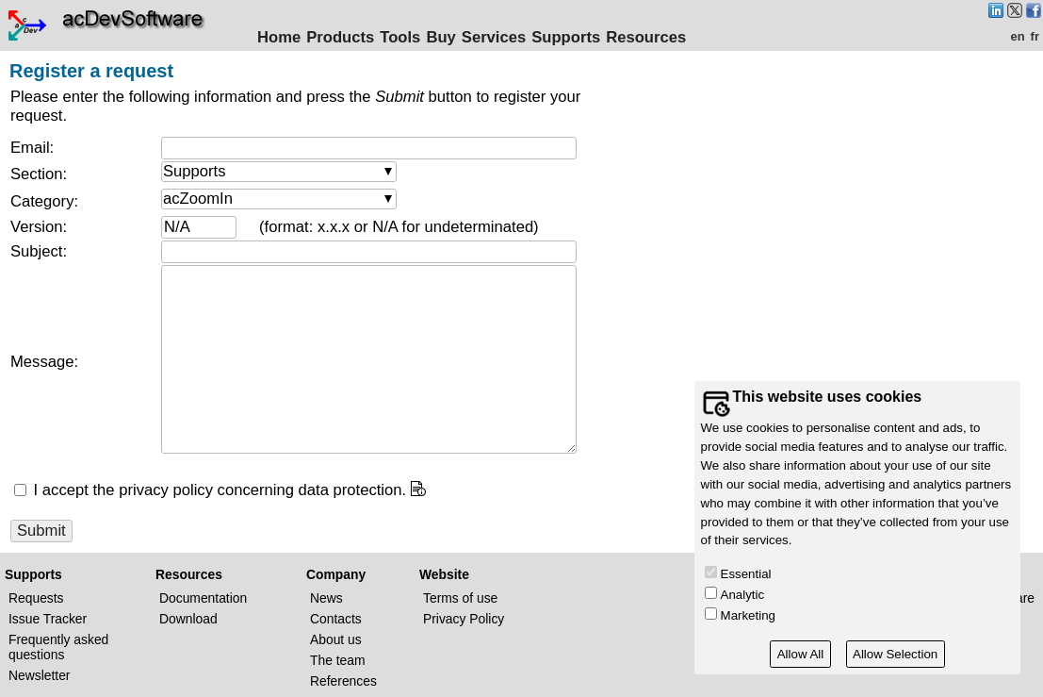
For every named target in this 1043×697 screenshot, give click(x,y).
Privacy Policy (463, 618)
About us (336, 639)
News (326, 598)
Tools (400, 37)
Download (188, 618)
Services (494, 37)
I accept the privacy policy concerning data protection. (217, 490)
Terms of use (460, 598)
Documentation (203, 598)
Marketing (748, 615)
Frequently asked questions (58, 647)
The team (338, 660)
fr (1035, 36)
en (1017, 36)
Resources (646, 37)
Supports (565, 37)
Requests (36, 598)
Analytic (743, 595)
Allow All (800, 654)
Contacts (336, 618)
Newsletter (39, 675)
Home (279, 37)
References (343, 681)
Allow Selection (895, 654)
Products (340, 37)
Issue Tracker (47, 618)
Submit (41, 530)
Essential (746, 574)
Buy (440, 37)
